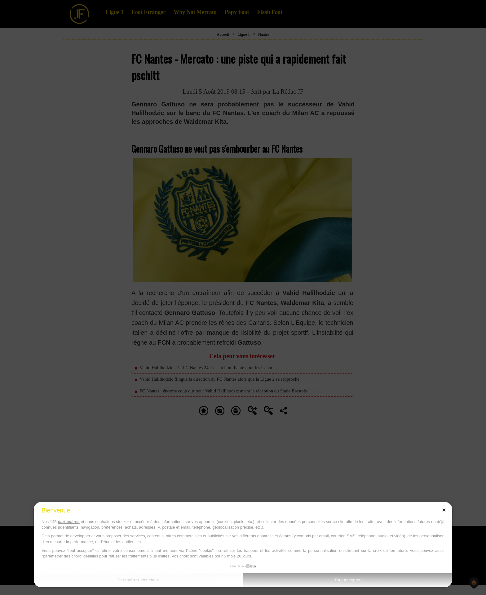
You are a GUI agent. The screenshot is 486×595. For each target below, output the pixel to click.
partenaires (69, 521)
